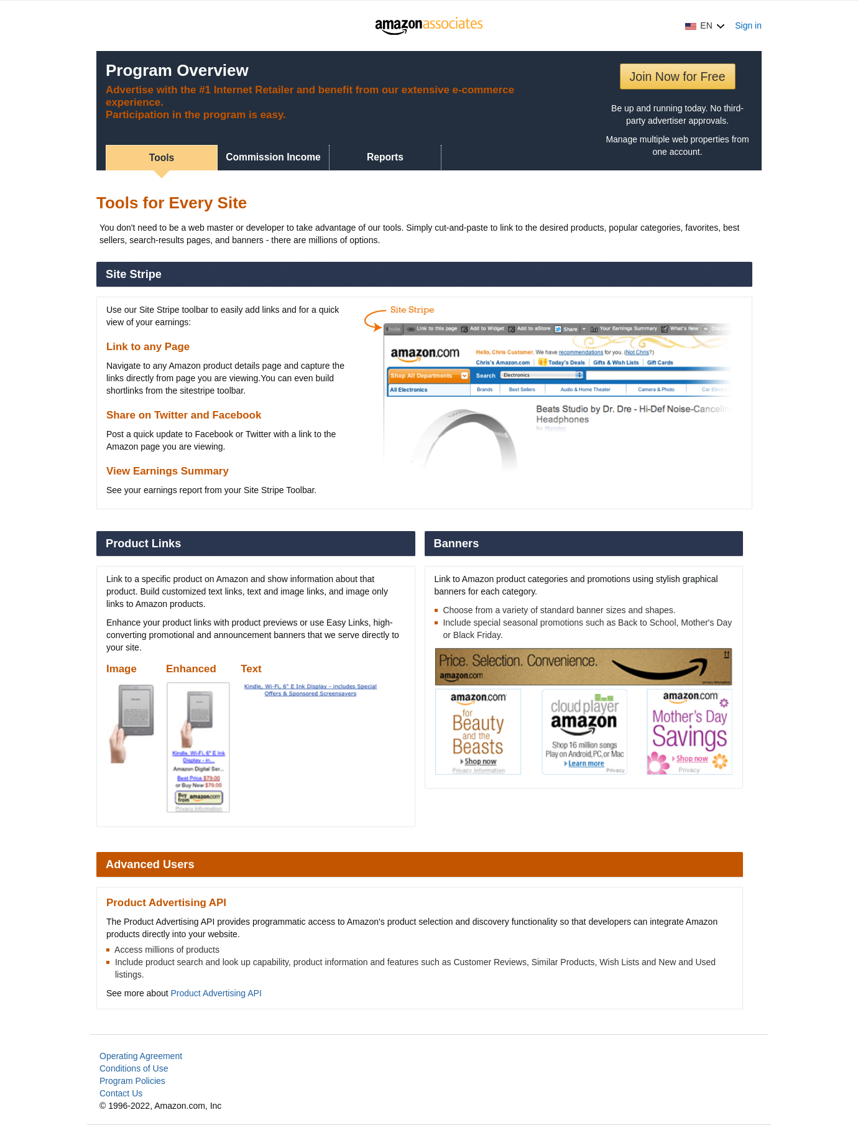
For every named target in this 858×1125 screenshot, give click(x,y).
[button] (705, 25)
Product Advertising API (216, 993)
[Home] (429, 25)
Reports (385, 157)
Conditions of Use (133, 1068)
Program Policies (132, 1081)
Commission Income (273, 157)
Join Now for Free (678, 76)
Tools (161, 157)
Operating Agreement (140, 1056)
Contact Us (120, 1093)
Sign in (748, 25)
